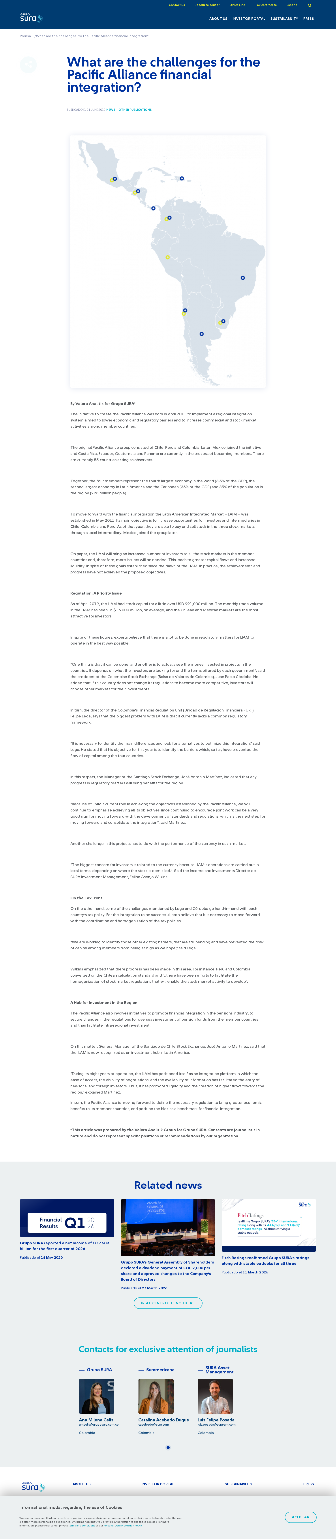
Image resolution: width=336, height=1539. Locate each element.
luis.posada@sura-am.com (217, 1424)
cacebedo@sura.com (153, 1424)
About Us (218, 18)
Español (292, 5)
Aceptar (301, 1517)
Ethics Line (237, 5)
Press (308, 18)
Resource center (207, 5)
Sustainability (284, 18)
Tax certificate (266, 5)
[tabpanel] (108, 1400)
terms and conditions (82, 1525)
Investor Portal (249, 18)
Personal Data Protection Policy (123, 1525)
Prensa (25, 36)
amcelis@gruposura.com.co (99, 1424)
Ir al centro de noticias (168, 1303)
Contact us (177, 5)
